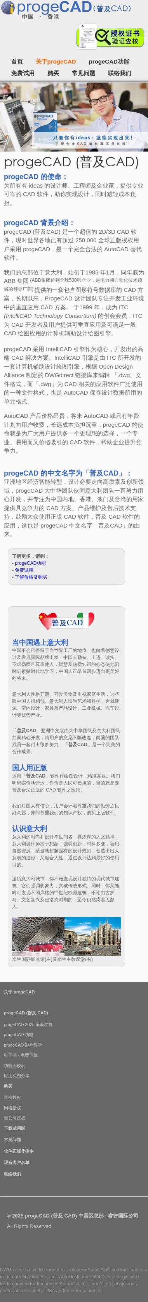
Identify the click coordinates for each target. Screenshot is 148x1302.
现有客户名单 (17, 1162)
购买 (53, 73)
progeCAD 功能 (18, 1034)
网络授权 (12, 1107)
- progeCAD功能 (29, 563)
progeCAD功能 (109, 61)
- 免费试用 (22, 570)
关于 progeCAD (19, 992)
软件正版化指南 (19, 1151)
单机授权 (12, 1097)
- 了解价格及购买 (29, 577)
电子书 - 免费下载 (21, 1055)
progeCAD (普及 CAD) (26, 1013)
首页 (17, 61)
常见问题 (83, 73)
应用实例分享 (17, 1075)
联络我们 (119, 73)
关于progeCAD (56, 61)
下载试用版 (14, 1128)
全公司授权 (14, 1118)
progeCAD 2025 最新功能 (28, 1024)
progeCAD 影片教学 (23, 1045)
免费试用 (23, 73)
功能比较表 (14, 1065)
